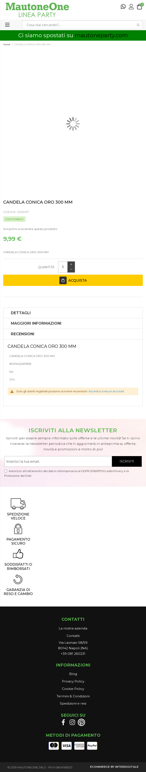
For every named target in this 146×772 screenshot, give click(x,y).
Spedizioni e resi (73, 703)
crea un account (113, 391)
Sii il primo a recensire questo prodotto (30, 229)
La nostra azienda (73, 628)
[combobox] (78, 25)
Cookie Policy (73, 689)
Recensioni (22, 334)
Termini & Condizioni (73, 696)
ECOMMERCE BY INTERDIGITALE (114, 766)
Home (6, 44)
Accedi (93, 391)
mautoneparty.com (101, 35)
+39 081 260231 (73, 654)
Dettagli (21, 313)
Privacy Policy (73, 681)
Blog (73, 674)
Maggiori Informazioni (36, 323)
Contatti (73, 636)
